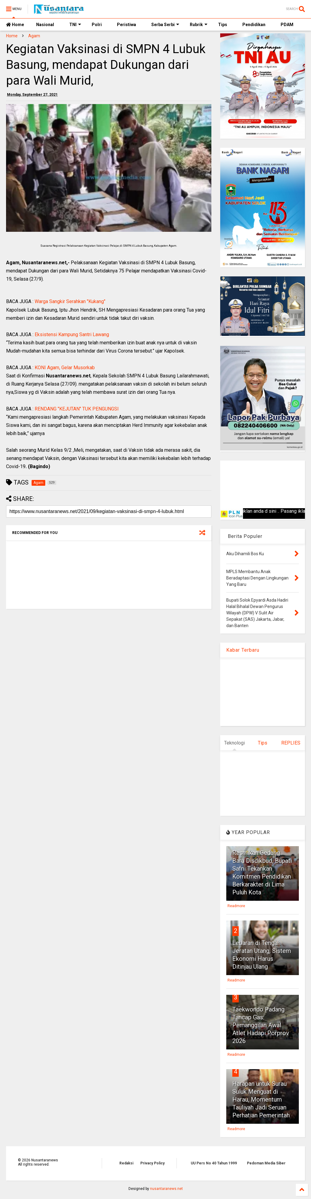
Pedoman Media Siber (266, 1163)
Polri (97, 24)
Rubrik (198, 24)
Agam (34, 35)
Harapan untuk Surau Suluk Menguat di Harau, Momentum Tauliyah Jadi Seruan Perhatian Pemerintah (261, 1099)
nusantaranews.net (166, 1189)
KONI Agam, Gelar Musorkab (65, 367)
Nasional (45, 24)
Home (15, 24)
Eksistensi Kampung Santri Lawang (72, 334)
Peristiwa (126, 24)
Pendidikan (253, 24)
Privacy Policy (152, 1163)
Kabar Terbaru (242, 650)
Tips (222, 24)
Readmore (236, 906)
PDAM (287, 24)
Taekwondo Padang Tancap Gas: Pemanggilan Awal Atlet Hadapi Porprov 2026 (260, 1025)
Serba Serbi (165, 24)
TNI (75, 24)
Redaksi (126, 1163)
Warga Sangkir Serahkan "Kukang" (70, 301)
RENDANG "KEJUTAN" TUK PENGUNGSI (77, 409)
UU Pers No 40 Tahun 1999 (214, 1163)
